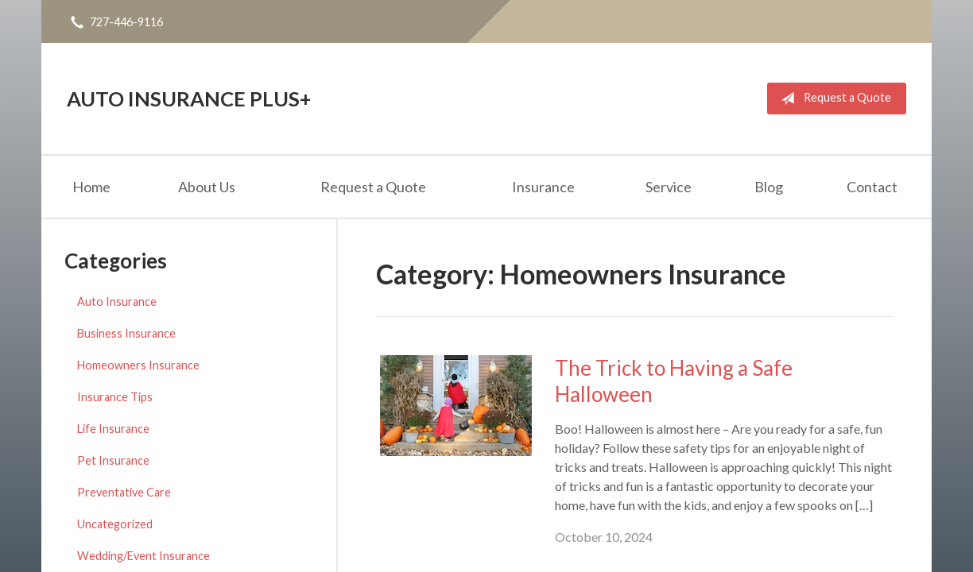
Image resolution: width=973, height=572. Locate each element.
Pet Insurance (113, 460)
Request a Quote (832, 98)
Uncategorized (115, 524)
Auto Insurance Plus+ (189, 98)
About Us (206, 186)
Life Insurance (113, 428)
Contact (872, 186)
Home (91, 186)
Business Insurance (126, 333)
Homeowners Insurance (138, 365)
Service (668, 186)
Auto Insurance (117, 301)
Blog (768, 186)
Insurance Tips (115, 397)
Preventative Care (124, 492)
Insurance (543, 186)
